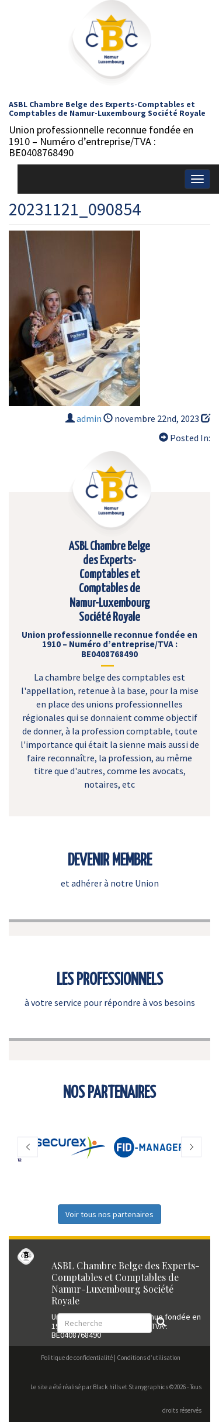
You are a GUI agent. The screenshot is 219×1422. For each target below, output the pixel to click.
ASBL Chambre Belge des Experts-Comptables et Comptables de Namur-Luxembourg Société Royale (107, 108)
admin (89, 418)
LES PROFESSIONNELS (110, 980)
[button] (28, 1147)
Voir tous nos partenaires (109, 1214)
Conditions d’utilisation (148, 1358)
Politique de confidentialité (77, 1358)
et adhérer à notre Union (110, 883)
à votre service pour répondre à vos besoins (110, 1002)
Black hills (107, 1387)
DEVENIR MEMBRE (110, 861)
